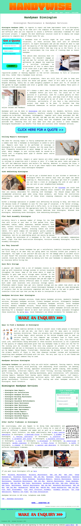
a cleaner (16, 445)
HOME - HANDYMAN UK (40, 503)
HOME (51, 12)
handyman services (19, 119)
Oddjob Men (74, 483)
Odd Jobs (68, 475)
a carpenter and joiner (22, 439)
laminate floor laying (26, 375)
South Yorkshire (18, 381)
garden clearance (19, 443)
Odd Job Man (55, 475)
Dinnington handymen (10, 364)
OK (77, 525)
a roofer (72, 443)
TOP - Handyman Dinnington (12, 499)
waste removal (43, 375)
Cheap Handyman (28, 479)
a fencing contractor (23, 436)
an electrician (70, 441)
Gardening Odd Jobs (51, 483)
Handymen (5, 483)
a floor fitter (47, 443)
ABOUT (61, 12)
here (26, 312)
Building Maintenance (17, 475)
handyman (75, 122)
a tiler (19, 441)
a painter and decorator (45, 445)
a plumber (58, 434)
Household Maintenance (22, 477)
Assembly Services (61, 489)
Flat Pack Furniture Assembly (37, 489)
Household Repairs (44, 479)
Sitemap (3, 509)
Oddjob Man (34, 487)
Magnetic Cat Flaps (20, 492)
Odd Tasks (26, 483)
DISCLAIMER (75, 12)
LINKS (56, 12)
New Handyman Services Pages (14, 509)
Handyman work (7, 111)
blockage (62, 187)
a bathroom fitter (32, 434)
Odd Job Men (15, 483)
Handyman (49, 477)
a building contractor (55, 439)
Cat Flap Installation (39, 492)
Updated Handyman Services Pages (32, 509)
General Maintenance (62, 479)
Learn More (69, 525)
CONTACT (67, 12)
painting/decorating (25, 377)
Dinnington (33, 111)
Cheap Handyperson (62, 477)
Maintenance (36, 483)
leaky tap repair (21, 373)
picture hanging (8, 377)
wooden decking (8, 369)
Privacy (78, 509)
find (8, 299)
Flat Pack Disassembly (12, 489)
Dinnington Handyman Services (20, 386)
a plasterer (55, 436)
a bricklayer (42, 441)
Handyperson (15, 479)
